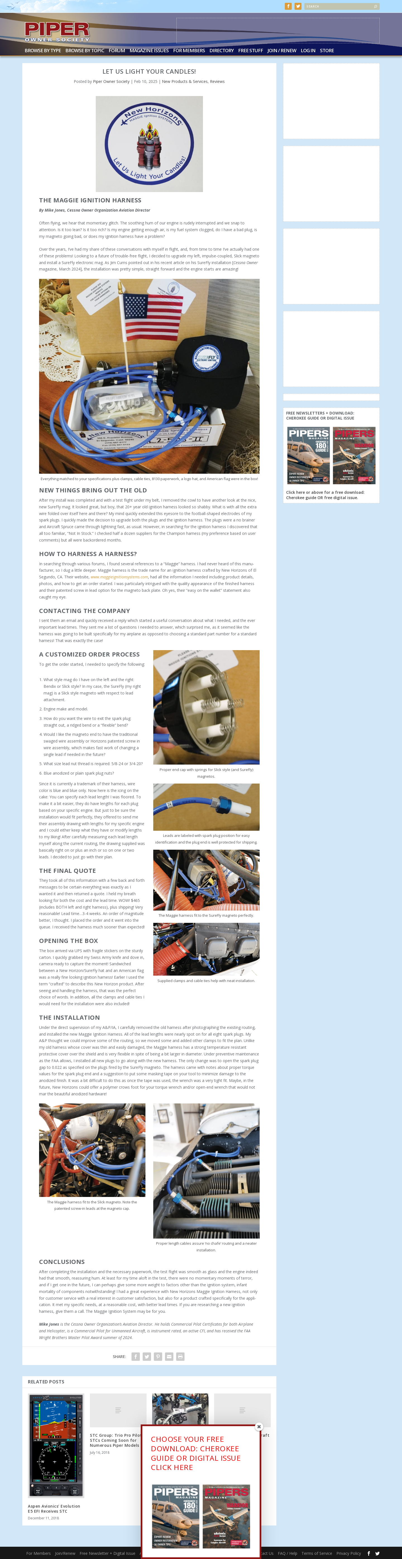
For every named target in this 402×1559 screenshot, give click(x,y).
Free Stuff (250, 51)
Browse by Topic (84, 51)
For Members (189, 51)
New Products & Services (185, 81)
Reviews (217, 81)
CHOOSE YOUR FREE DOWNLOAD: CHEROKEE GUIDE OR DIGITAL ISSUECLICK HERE (196, 1455)
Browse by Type (43, 51)
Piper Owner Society (111, 81)
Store (327, 51)
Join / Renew (281, 51)
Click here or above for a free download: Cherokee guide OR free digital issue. (325, 495)
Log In (308, 51)
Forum (117, 51)
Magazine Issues (149, 51)
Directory (221, 51)
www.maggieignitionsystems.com (119, 576)
